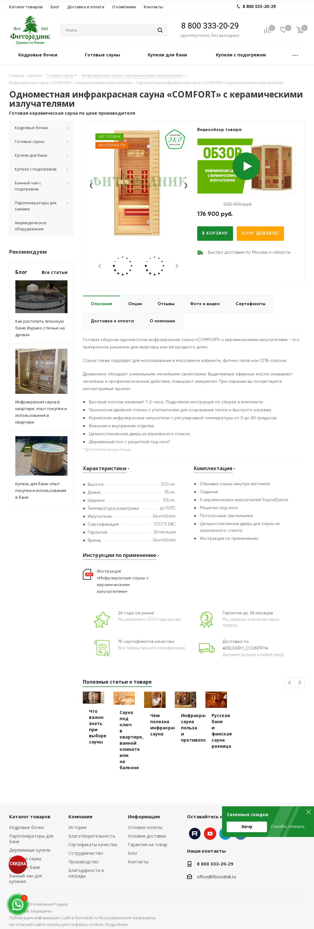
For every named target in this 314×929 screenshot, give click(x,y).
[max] (18, 904)
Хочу (247, 826)
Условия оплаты (145, 822)
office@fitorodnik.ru (216, 871)
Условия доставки (147, 831)
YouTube (210, 828)
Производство (83, 856)
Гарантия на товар (147, 839)
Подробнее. (116, 919)
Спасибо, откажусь (287, 826)
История (77, 822)
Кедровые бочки (26, 822)
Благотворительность (91, 831)
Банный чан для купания (25, 873)
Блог (133, 848)
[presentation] (91, 188)
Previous (100, 266)
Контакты (138, 856)
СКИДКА (18, 863)
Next (176, 266)
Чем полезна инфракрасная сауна (267, 753)
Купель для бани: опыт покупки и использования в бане (40, 490)
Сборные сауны (25, 853)
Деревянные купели (29, 845)
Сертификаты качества (92, 839)
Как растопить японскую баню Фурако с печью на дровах (40, 327)
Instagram (195, 828)
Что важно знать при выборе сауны (113, 740)
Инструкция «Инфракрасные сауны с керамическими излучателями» (123, 581)
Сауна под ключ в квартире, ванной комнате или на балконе (187, 750)
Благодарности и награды (86, 867)
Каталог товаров (29, 811)
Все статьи (54, 272)
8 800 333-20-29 (210, 25)
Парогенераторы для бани (31, 833)
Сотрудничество (85, 848)
